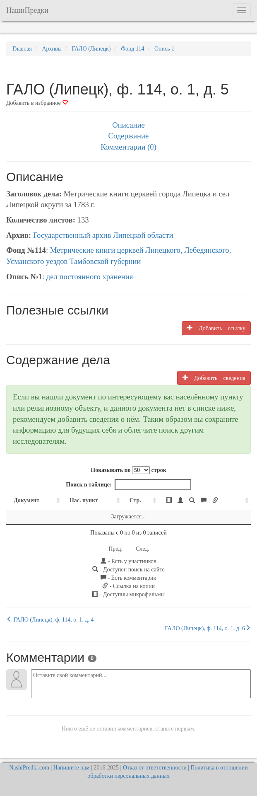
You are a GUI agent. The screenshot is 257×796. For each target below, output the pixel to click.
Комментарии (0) (128, 147)
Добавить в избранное (37, 103)
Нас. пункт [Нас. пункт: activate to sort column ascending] (84, 500)
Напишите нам (71, 768)
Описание (128, 125)
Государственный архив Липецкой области (103, 235)
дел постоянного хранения (89, 276)
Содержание (128, 135)
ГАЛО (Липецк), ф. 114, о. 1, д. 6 (208, 628)
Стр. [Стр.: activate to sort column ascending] (135, 500)
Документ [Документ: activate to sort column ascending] (26, 500)
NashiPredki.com (29, 768)
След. (142, 549)
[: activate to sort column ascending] (205, 500)
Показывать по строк (128, 470)
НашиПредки (27, 10)
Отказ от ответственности (155, 768)
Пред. (115, 549)
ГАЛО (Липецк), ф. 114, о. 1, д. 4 (50, 619)
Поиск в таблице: (128, 484)
